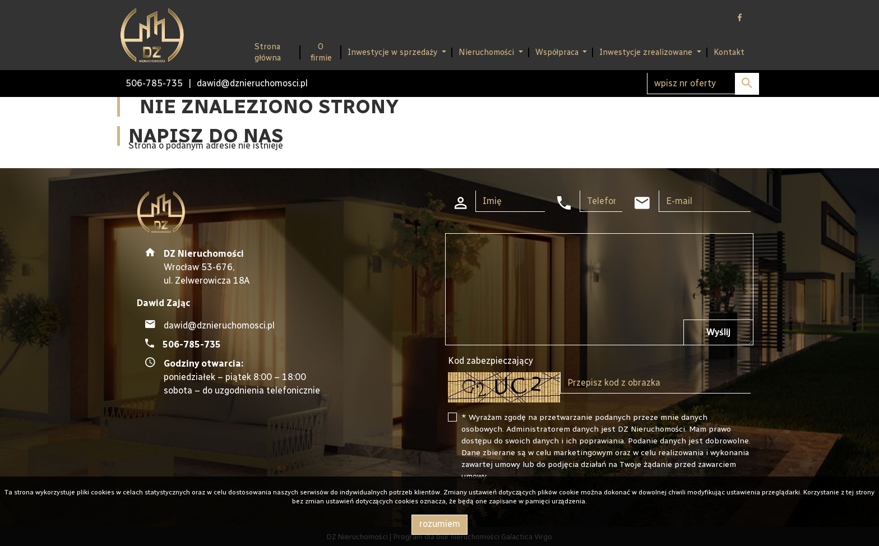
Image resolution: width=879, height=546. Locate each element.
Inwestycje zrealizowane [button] (647, 52)
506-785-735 (154, 83)
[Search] (703, 83)
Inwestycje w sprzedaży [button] (394, 52)
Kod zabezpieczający (490, 360)
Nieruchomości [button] (487, 52)
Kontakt (729, 52)
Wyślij (718, 332)
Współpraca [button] (558, 52)
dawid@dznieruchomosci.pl (252, 83)
